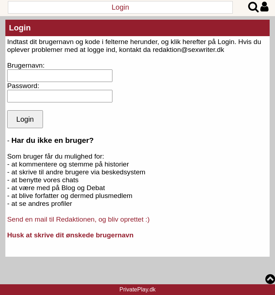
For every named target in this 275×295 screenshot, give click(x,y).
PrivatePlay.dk (137, 289)
